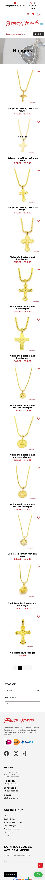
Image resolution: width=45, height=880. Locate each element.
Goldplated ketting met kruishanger (22, 258)
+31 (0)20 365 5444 (33, 6)
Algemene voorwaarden (14, 829)
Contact (7, 835)
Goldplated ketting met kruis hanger (22, 109)
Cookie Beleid (9, 819)
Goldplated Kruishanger (22, 653)
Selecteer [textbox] (11, 704)
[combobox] (22, 690)
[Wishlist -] (33, 16)
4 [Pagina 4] (29, 668)
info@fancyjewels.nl (15, 6)
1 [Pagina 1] (15, 668)
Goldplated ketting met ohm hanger (22, 555)
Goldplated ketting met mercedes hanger (22, 406)
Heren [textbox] (9, 690)
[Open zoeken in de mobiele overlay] (22, 34)
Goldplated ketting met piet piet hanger (22, 604)
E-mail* (22, 863)
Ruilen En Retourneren (13, 822)
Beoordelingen (10, 826)
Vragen (7, 816)
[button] (38, 71)
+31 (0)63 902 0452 (11, 791)
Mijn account (9, 832)
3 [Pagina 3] (24, 668)
